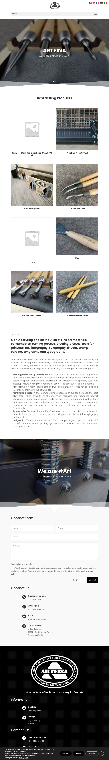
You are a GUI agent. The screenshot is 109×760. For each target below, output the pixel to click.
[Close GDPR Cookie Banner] (102, 753)
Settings (92, 753)
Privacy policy (34, 723)
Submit (92, 580)
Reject (78, 753)
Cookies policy (34, 711)
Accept (65, 753)
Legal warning (34, 720)
